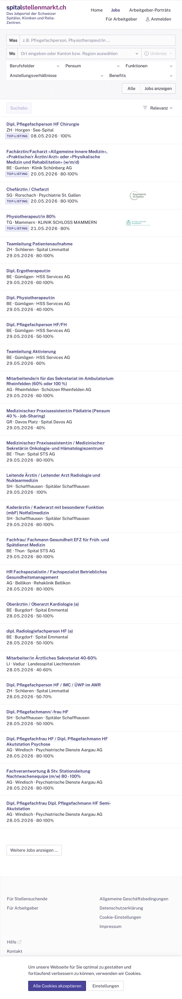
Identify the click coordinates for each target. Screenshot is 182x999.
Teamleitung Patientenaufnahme (39, 243)
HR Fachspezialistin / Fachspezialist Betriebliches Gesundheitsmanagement (56, 574)
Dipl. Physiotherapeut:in (30, 297)
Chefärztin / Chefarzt (27, 189)
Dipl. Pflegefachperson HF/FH (36, 324)
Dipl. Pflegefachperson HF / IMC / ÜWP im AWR (53, 684)
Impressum (111, 926)
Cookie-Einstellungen (120, 917)
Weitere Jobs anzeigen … (34, 850)
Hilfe (14, 941)
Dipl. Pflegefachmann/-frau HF (37, 711)
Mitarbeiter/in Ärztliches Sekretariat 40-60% (51, 657)
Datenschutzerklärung (121, 907)
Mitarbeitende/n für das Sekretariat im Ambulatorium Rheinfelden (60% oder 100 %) (60, 381)
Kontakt (14, 951)
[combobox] (76, 53)
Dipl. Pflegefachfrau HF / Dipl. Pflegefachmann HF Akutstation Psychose (57, 741)
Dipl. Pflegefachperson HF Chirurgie (42, 124)
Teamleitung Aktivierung (31, 351)
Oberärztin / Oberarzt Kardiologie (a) (42, 604)
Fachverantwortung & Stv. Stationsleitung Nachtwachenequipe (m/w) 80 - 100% (48, 774)
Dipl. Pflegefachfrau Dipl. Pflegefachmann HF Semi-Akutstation (58, 806)
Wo (12, 53)
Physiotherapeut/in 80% (31, 216)
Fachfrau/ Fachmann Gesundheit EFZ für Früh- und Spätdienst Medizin (57, 542)
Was (13, 40)
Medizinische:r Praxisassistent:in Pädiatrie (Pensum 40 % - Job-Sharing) (58, 413)
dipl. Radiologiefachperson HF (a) (39, 631)
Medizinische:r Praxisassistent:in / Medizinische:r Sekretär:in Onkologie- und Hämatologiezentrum (55, 445)
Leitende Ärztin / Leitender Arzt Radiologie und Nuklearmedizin (53, 478)
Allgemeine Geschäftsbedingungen (134, 898)
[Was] (97, 40)
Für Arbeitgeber (22, 907)
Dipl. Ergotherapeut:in (28, 270)
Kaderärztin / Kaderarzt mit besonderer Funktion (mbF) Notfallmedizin (55, 510)
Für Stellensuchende (27, 898)
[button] (34, 66)
